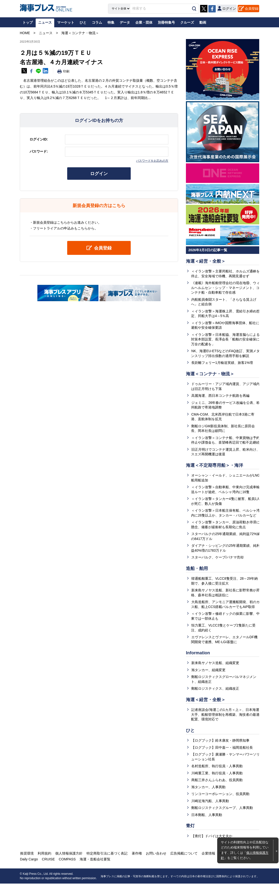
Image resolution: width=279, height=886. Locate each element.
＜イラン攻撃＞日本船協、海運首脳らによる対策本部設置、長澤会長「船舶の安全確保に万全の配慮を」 (225, 339)
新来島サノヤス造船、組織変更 (215, 665)
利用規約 (44, 856)
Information (198, 654)
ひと (190, 732)
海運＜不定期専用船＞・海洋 (214, 466)
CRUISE (47, 862)
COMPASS (66, 862)
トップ (27, 22)
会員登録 (251, 8)
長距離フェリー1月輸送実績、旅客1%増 (222, 363)
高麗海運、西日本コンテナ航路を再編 (220, 396)
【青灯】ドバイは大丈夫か (211, 838)
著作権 (135, 856)
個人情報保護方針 (68, 856)
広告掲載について (182, 856)
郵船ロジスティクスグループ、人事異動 (222, 810)
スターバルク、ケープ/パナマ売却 (217, 558)
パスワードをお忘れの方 (152, 160)
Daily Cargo (29, 862)
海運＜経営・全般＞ (205, 261)
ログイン (99, 173)
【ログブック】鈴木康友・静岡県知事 (220, 743)
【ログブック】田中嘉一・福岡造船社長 (222, 749)
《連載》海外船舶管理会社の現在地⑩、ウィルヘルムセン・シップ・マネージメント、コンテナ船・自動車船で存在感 (225, 288)
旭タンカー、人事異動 (208, 789)
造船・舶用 (197, 569)
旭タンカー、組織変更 (208, 672)
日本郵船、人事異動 (206, 817)
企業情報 (206, 856)
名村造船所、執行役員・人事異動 (217, 768)
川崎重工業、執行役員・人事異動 (217, 775)
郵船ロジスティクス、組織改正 (215, 690)
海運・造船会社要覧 (93, 862)
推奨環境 (26, 856)
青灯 (190, 828)
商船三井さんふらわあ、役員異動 (217, 782)
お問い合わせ (154, 856)
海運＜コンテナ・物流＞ (210, 374)
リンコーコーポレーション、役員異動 (220, 796)
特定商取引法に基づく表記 (106, 856)
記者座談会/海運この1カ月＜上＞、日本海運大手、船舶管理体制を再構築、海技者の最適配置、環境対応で (225, 716)
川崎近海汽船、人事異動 (210, 803)
